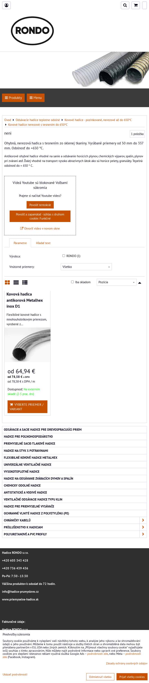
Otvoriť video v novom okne (40, 228)
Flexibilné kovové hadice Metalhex (30, 457)
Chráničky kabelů (75, 520)
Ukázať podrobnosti (15, 674)
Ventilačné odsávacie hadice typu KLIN (33, 499)
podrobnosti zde (97, 654)
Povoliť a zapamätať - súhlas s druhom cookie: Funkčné (40, 216)
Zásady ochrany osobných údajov (127, 663)
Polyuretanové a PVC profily (75, 534)
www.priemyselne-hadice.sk (20, 599)
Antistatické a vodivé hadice (25, 492)
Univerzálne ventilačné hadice (27, 464)
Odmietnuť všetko (100, 677)
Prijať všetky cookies (132, 677)
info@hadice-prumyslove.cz (20, 591)
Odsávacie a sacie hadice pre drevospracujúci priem (43, 429)
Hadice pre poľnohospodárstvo (28, 436)
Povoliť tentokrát (40, 205)
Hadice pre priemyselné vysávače (29, 506)
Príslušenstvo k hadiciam (75, 527)
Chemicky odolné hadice (22, 485)
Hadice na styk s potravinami (26, 451)
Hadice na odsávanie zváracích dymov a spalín (38, 478)
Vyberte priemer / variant (27, 406)
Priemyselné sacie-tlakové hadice (29, 443)
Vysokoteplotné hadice (21, 471)
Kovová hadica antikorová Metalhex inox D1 (25, 300)
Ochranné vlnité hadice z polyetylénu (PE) (36, 513)
